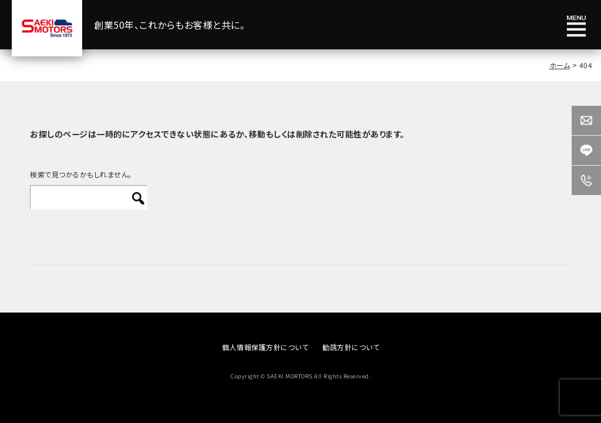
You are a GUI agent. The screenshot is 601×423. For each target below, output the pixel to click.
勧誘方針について (350, 347)
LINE (586, 150)
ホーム (559, 65)
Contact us (586, 120)
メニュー (576, 26)
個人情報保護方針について (265, 347)
